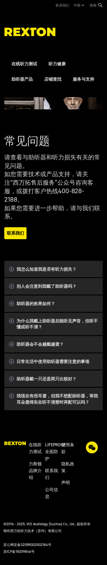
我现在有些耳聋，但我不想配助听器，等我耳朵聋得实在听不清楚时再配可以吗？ (57, 399)
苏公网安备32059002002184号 (27, 544)
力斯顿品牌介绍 (35, 471)
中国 (77, 5)
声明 (65, 482)
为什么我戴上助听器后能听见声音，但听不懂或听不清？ (57, 324)
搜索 (93, 5)
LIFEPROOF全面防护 (55, 452)
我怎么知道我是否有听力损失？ (46, 269)
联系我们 (62, 5)
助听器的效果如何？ (36, 304)
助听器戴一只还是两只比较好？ (46, 379)
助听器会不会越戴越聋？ (40, 344)
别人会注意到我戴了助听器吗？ (46, 286)
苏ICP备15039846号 (19, 551)
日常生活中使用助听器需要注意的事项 (53, 361)
